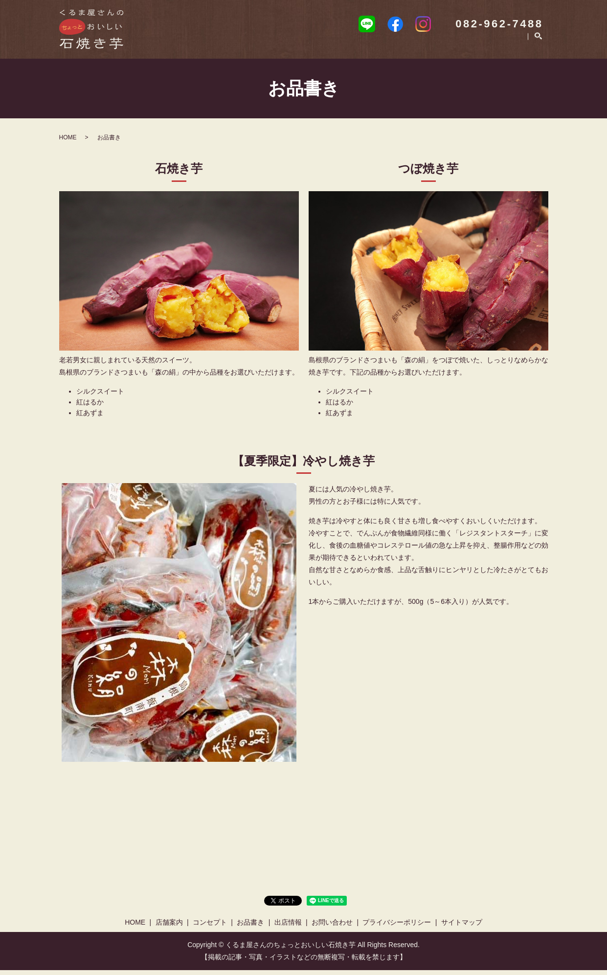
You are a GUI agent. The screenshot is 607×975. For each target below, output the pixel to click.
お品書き (394, 46)
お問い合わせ (496, 46)
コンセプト (343, 46)
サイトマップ (461, 927)
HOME (247, 46)
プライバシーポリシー (396, 927)
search (538, 47)
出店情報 (442, 46)
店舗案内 (291, 46)
